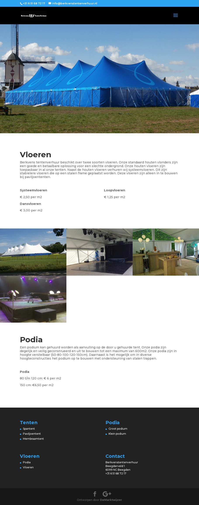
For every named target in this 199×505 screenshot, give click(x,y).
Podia (27, 462)
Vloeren (28, 467)
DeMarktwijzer (111, 500)
